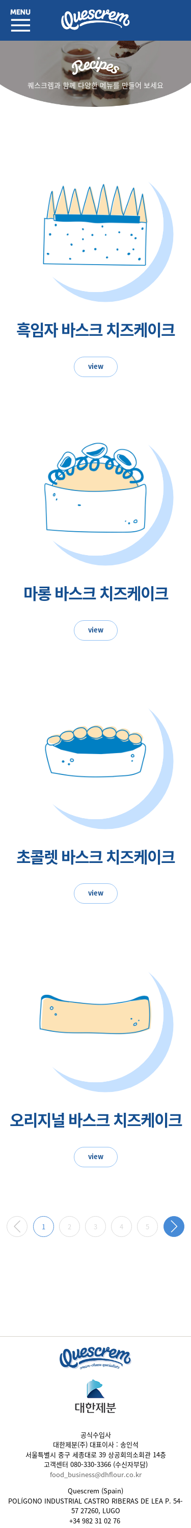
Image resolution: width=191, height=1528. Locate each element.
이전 (17, 1226)
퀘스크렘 (96, 20)
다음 (174, 1226)
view (95, 366)
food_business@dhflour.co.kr (96, 1474)
